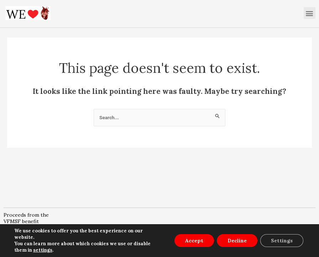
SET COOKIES (285, 243)
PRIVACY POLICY (151, 243)
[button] (309, 13)
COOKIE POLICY (220, 243)
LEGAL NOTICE (83, 243)
